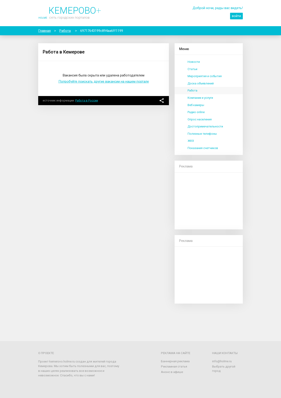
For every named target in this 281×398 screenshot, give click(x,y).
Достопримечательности (205, 126)
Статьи (192, 69)
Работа (192, 90)
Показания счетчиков (203, 148)
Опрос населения (200, 119)
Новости (194, 61)
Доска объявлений (201, 83)
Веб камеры (196, 105)
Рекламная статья (174, 366)
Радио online (196, 112)
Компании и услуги (200, 97)
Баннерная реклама (175, 361)
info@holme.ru (222, 361)
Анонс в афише (172, 372)
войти (236, 16)
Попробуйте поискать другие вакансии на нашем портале (103, 81)
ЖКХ (191, 140)
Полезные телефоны (202, 133)
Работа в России (86, 100)
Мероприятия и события (205, 76)
